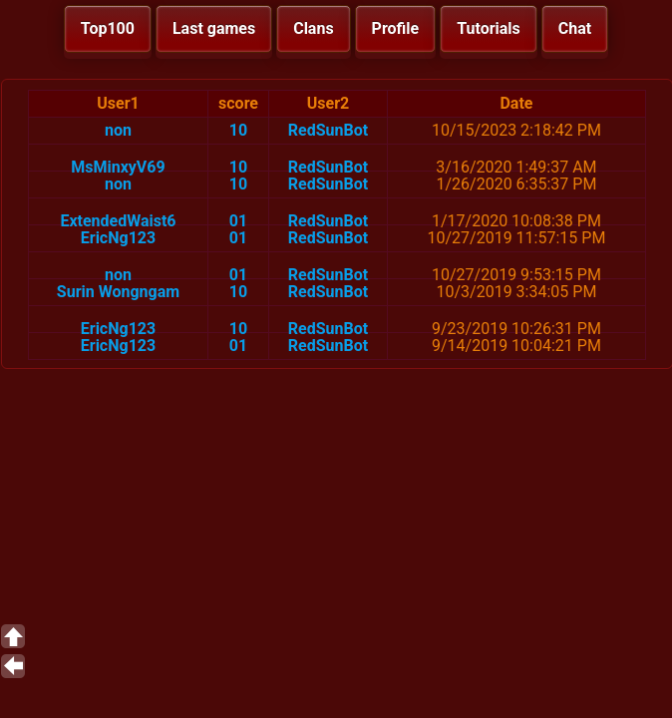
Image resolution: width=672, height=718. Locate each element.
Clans (313, 28)
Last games (213, 28)
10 (238, 130)
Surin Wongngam (118, 291)
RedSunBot (328, 130)
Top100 (108, 28)
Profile (396, 28)
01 (238, 220)
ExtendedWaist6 (117, 220)
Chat (574, 28)
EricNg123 (118, 237)
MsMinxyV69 (118, 167)
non (118, 130)
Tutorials (488, 28)
